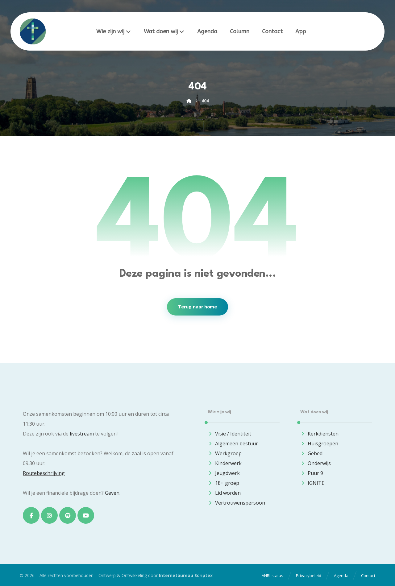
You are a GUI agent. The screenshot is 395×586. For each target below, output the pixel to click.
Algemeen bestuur (233, 443)
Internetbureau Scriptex (186, 575)
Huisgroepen (319, 443)
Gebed (311, 453)
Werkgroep (225, 453)
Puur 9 (311, 473)
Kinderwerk (225, 463)
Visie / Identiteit (229, 433)
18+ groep (223, 483)
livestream (82, 433)
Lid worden (224, 492)
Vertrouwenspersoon (236, 502)
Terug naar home (197, 307)
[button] (31, 515)
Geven (112, 492)
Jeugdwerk (224, 473)
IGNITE (312, 483)
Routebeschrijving (44, 473)
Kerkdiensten (319, 433)
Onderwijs (315, 463)
